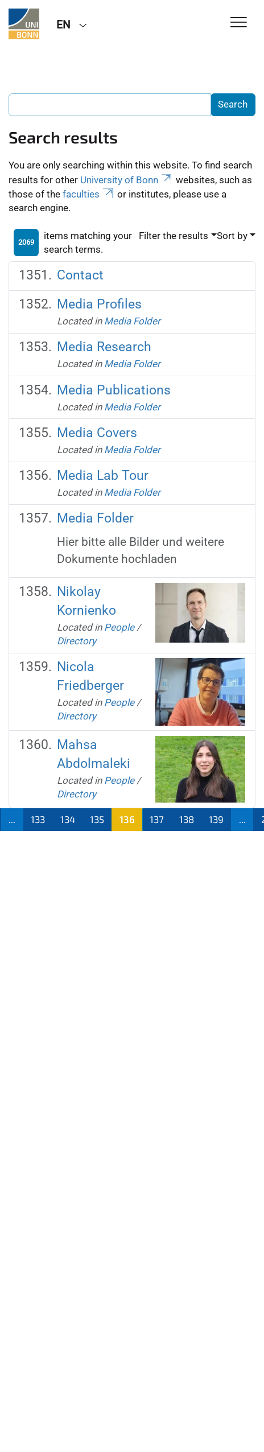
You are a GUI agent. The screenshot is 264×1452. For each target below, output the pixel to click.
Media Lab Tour (102, 475)
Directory (76, 641)
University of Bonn (127, 180)
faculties (89, 194)
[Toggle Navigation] (238, 23)
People (119, 627)
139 (216, 819)
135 (97, 819)
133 (38, 819)
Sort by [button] (232, 235)
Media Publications (114, 390)
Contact (80, 275)
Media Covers (97, 433)
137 (157, 819)
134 (67, 819)
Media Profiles (99, 304)
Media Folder (132, 321)
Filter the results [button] (173, 235)
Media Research (104, 347)
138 (186, 819)
